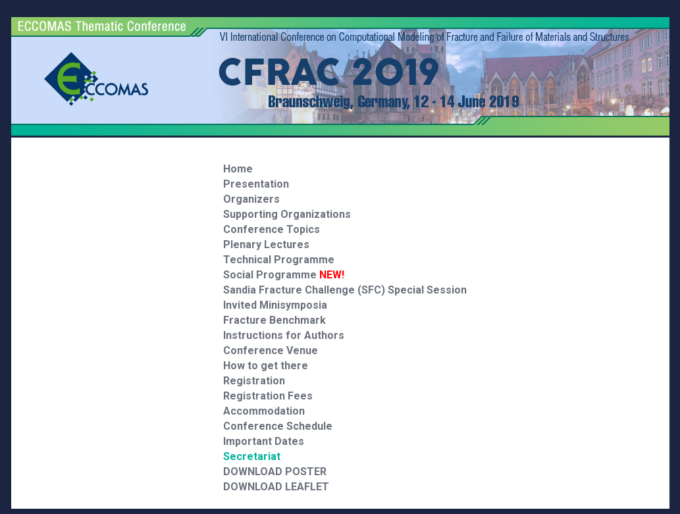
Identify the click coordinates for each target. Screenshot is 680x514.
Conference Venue (270, 350)
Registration (254, 380)
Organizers (251, 199)
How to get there (265, 365)
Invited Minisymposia (275, 305)
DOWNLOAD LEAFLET (276, 486)
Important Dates (263, 441)
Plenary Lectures (266, 244)
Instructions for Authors (283, 335)
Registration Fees (268, 396)
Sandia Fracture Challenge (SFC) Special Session (345, 290)
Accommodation (264, 411)
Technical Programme (278, 259)
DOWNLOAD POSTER (275, 471)
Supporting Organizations (287, 214)
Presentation (256, 184)
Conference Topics (271, 229)
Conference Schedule (277, 426)
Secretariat (251, 456)
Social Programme (283, 275)
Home (238, 169)
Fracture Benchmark (274, 320)
